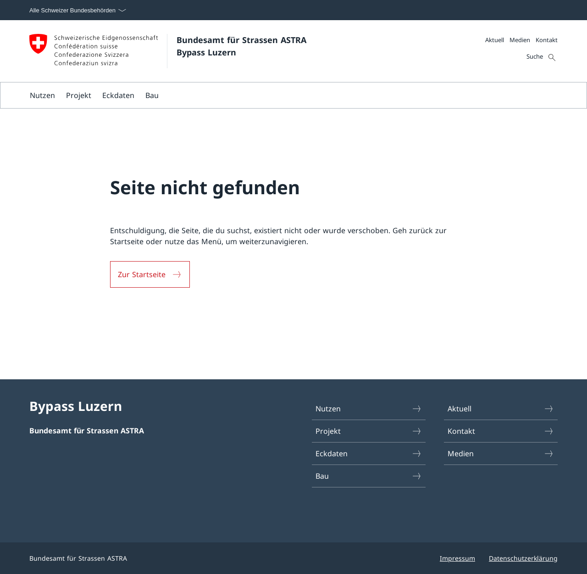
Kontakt (547, 40)
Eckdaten (118, 95)
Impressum (457, 558)
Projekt (78, 95)
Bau (152, 95)
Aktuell (494, 40)
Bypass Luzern (75, 406)
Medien (519, 40)
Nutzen (42, 95)
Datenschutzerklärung (523, 558)
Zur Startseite (142, 274)
